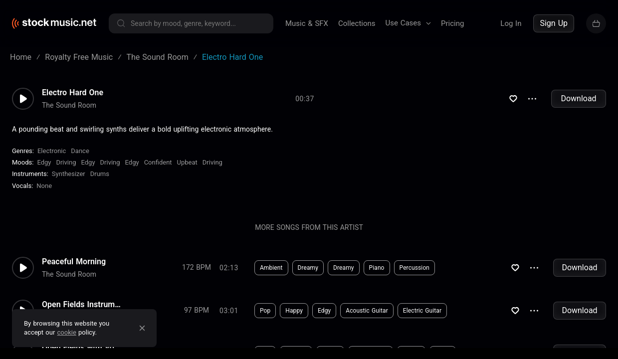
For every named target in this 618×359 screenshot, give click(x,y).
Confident (158, 162)
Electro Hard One (72, 93)
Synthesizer (68, 174)
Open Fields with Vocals (82, 348)
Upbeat (187, 162)
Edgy (44, 162)
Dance (80, 151)
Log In (510, 23)
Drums (99, 174)
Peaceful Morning (74, 262)
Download (578, 98)
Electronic (51, 151)
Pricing (452, 23)
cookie (66, 332)
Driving (66, 162)
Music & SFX (306, 23)
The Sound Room (69, 105)
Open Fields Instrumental (82, 305)
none (44, 185)
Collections (357, 23)
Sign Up (554, 23)
